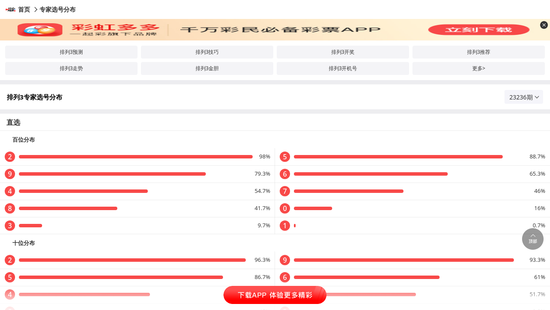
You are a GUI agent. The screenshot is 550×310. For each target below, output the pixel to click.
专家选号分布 (58, 9)
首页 (24, 9)
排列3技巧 (207, 52)
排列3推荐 (479, 52)
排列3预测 (71, 52)
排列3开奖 (343, 52)
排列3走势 (71, 68)
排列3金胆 (207, 68)
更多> (479, 68)
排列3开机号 (343, 68)
